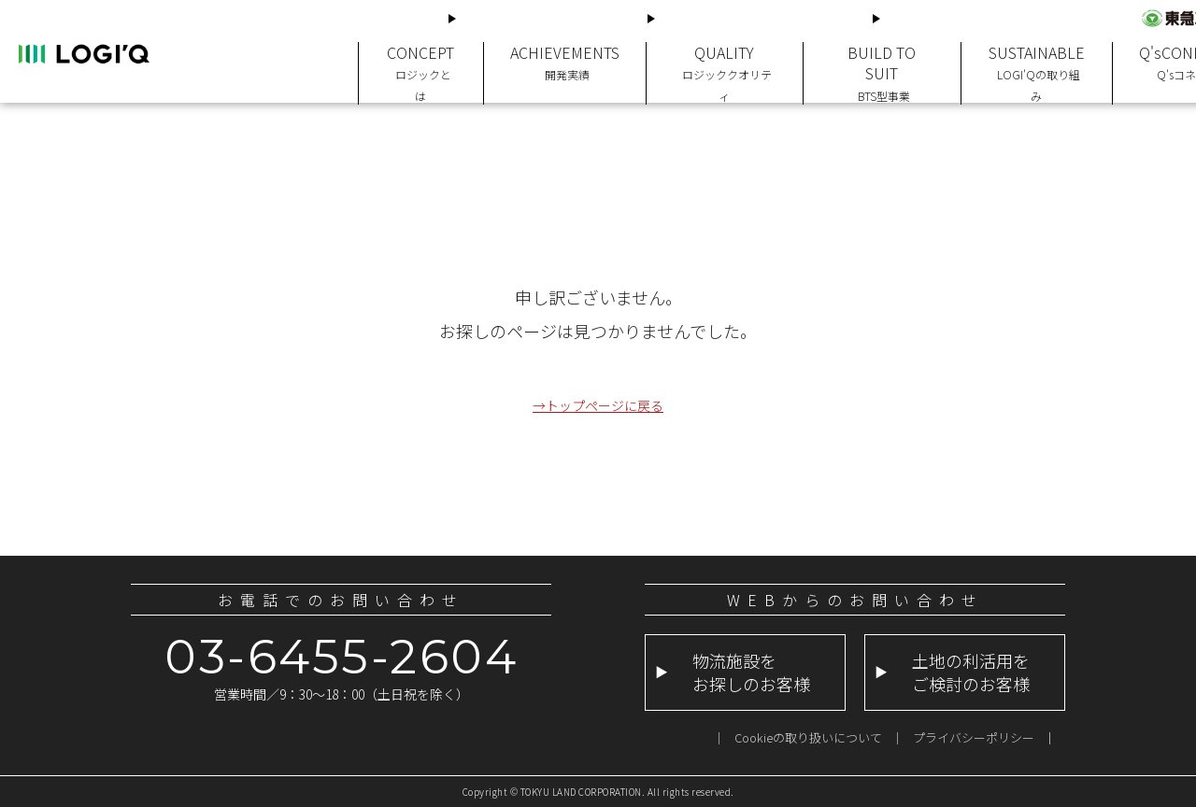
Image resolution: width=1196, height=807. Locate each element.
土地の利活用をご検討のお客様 (753, 17)
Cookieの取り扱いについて (808, 737)
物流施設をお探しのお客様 (541, 17)
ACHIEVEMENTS (560, 60)
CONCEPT (419, 60)
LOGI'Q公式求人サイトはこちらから (994, 17)
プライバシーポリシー (973, 737)
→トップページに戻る (598, 404)
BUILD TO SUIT (870, 60)
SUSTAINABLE (1022, 60)
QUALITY (716, 60)
